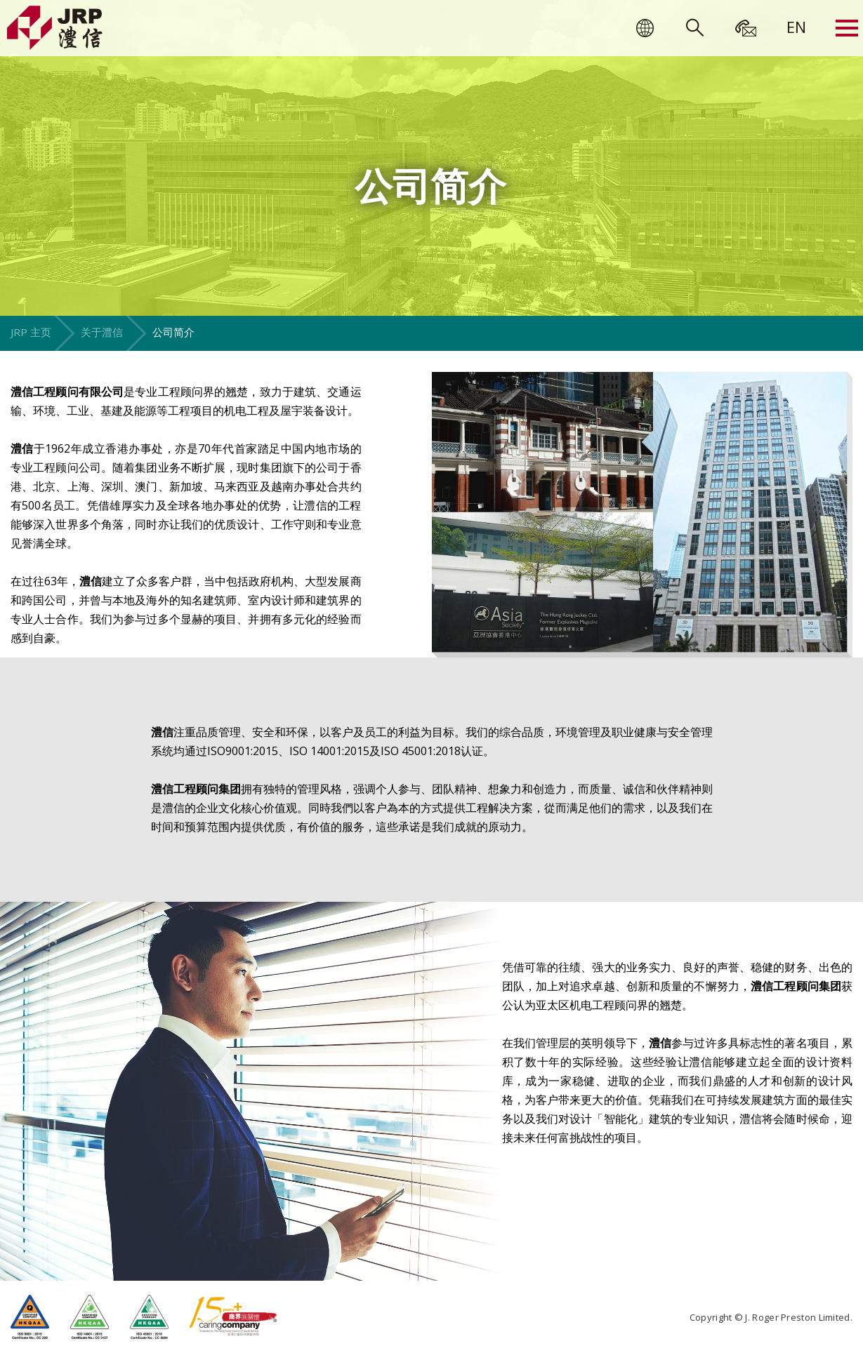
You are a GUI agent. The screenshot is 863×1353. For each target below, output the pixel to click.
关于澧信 (102, 332)
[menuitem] (796, 27)
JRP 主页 (31, 332)
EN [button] (796, 27)
